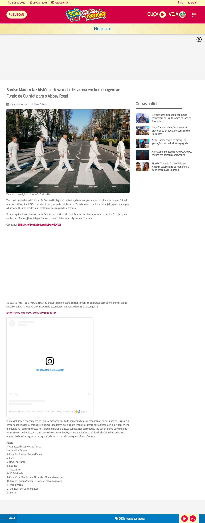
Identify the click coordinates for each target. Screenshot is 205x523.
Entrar (193, 2)
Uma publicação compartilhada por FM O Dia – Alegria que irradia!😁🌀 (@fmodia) (50, 411)
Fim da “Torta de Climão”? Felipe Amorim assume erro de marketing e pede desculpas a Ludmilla (170, 166)
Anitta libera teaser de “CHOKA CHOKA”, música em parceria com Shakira (172, 153)
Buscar (18, 14)
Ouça (152, 14)
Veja (173, 14)
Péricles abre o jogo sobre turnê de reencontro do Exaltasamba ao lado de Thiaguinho (171, 118)
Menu (194, 14)
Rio (181, 2)
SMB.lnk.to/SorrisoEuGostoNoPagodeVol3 (39, 224)
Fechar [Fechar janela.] (199, 39)
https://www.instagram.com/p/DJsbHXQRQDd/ (31, 313)
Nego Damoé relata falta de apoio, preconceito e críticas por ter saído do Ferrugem (171, 130)
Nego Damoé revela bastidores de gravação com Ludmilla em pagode (170, 142)
